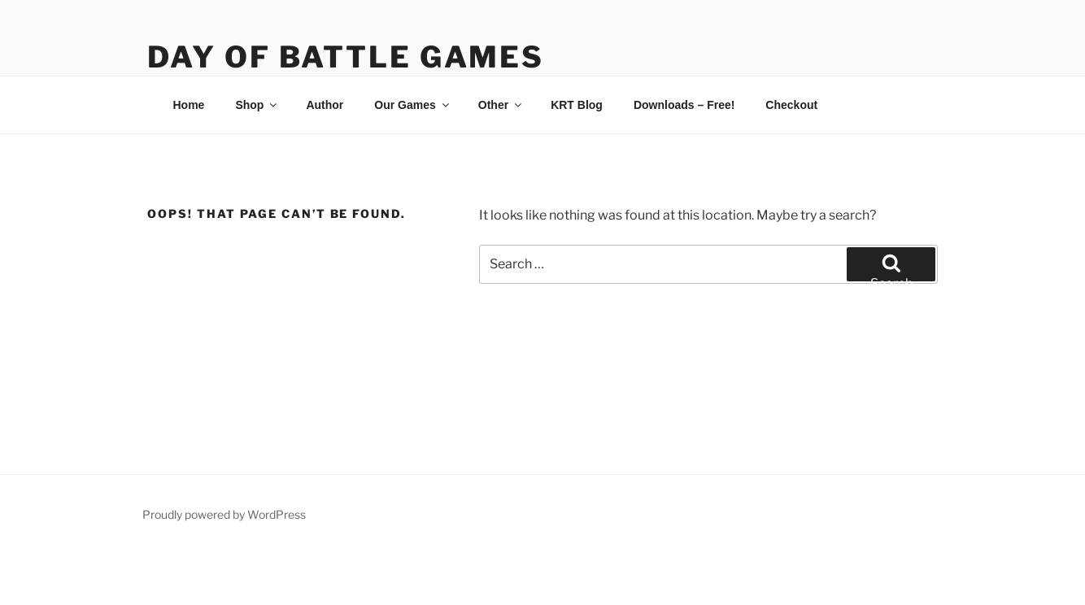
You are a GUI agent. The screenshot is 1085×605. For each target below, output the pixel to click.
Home (189, 104)
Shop (257, 104)
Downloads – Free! (684, 104)
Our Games (412, 104)
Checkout (791, 104)
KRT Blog (577, 104)
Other (501, 104)
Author (324, 104)
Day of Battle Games (345, 57)
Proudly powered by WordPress (224, 514)
